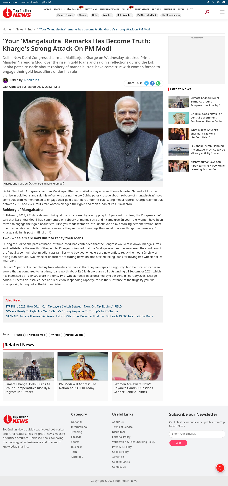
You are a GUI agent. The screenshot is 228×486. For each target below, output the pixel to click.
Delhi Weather (124, 15)
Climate (83, 15)
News (19, 30)
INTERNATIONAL (110, 9)
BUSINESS (169, 9)
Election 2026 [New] (74, 9)
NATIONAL (91, 9)
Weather (107, 15)
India (31, 30)
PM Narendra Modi (146, 15)
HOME (47, 9)
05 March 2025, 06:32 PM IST (32, 87)
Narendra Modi (37, 335)
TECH (181, 9)
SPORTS (156, 9)
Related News (19, 345)
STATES (58, 9)
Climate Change (65, 15)
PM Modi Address (171, 15)
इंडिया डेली (46, 2)
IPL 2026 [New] (127, 9)
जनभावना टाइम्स (10, 2)
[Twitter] (213, 2)
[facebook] (208, 2)
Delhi (94, 15)
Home (7, 30)
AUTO (190, 9)
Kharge (20, 335)
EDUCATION (142, 9)
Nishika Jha (31, 80)
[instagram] (218, 2)
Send (178, 443)
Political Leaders (74, 335)
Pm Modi (55, 335)
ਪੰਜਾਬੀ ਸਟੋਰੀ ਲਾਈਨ (29, 2)
